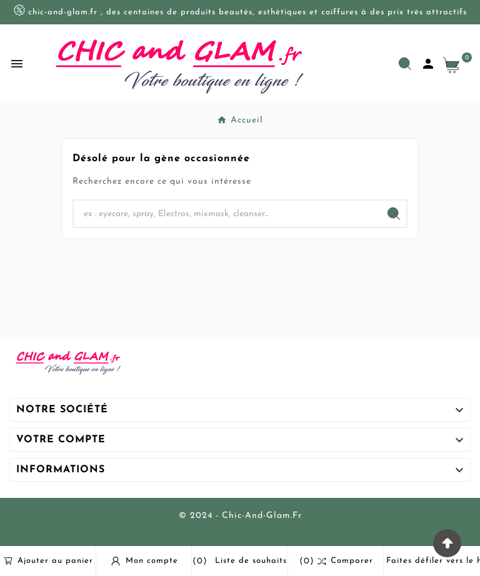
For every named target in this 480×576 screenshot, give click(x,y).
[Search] (394, 213)
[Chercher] (227, 214)
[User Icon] (428, 63)
